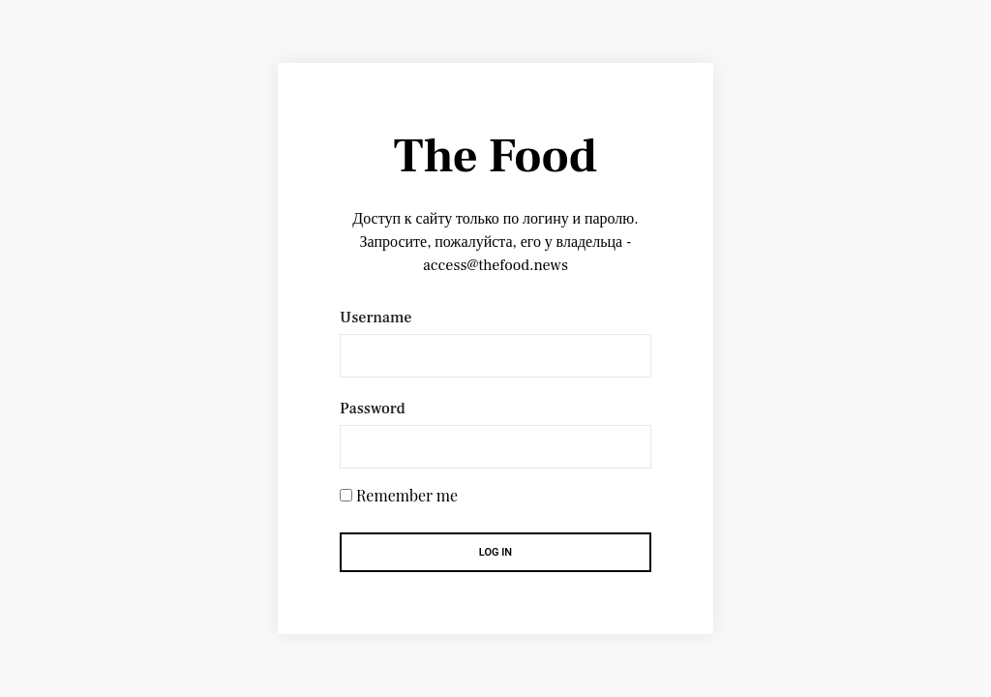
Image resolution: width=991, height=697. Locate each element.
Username (375, 317)
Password (372, 408)
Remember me (407, 495)
